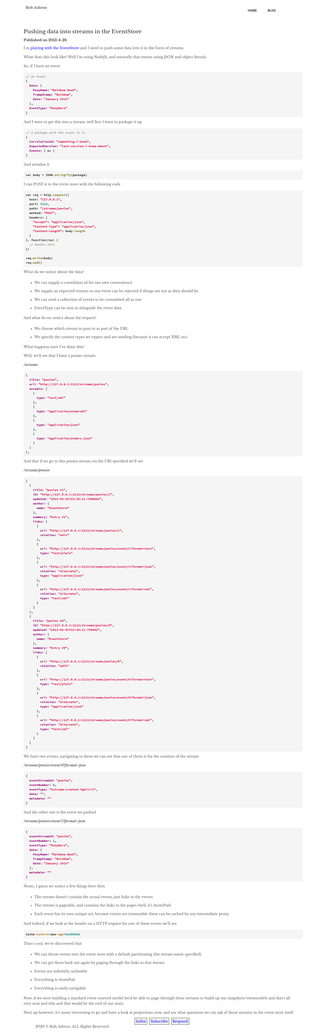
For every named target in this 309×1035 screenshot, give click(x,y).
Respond (180, 1021)
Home (252, 10)
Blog (272, 10)
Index (141, 1021)
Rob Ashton (36, 7)
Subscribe (159, 1021)
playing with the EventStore (54, 48)
